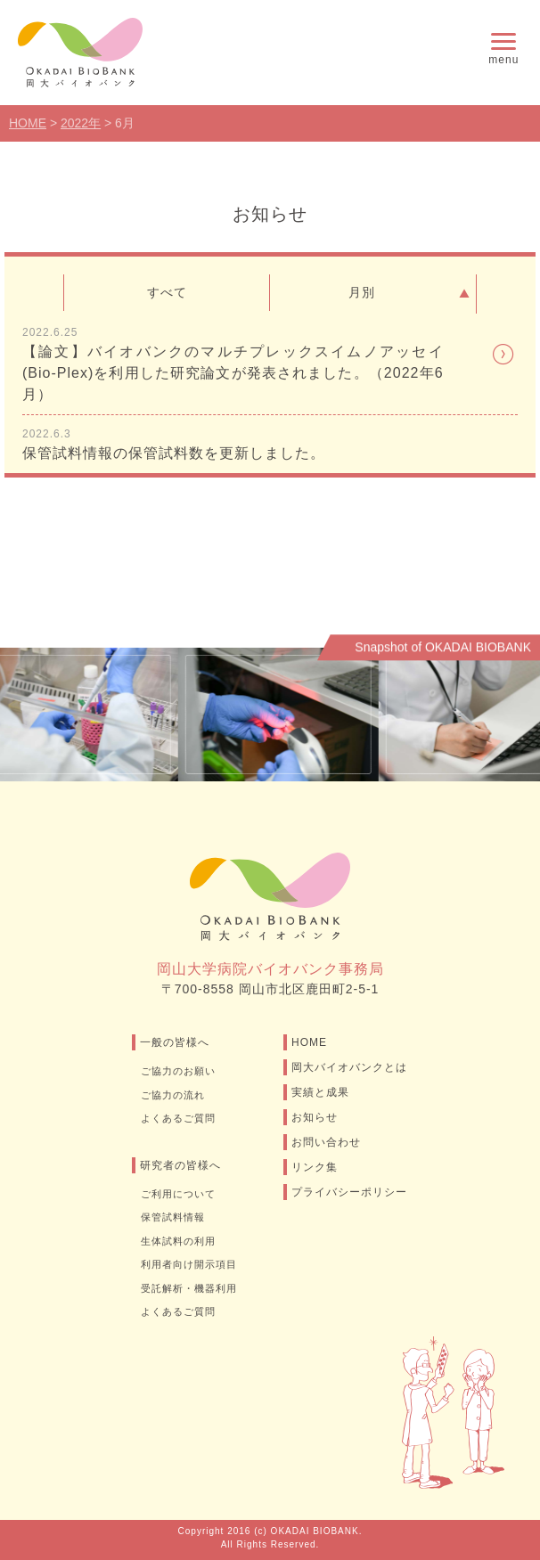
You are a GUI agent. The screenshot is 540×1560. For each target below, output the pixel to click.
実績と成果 (320, 1092)
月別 (412, 294)
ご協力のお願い (178, 1071)
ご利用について (178, 1193)
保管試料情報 (173, 1217)
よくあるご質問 (178, 1118)
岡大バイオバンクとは (349, 1067)
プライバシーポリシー (349, 1192)
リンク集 (314, 1167)
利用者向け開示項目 (189, 1264)
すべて (167, 292)
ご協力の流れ (173, 1095)
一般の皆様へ (174, 1042)
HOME (309, 1042)
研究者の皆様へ (180, 1165)
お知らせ (314, 1117)
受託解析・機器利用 (189, 1288)
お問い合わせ (326, 1142)
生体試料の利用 (178, 1241)
